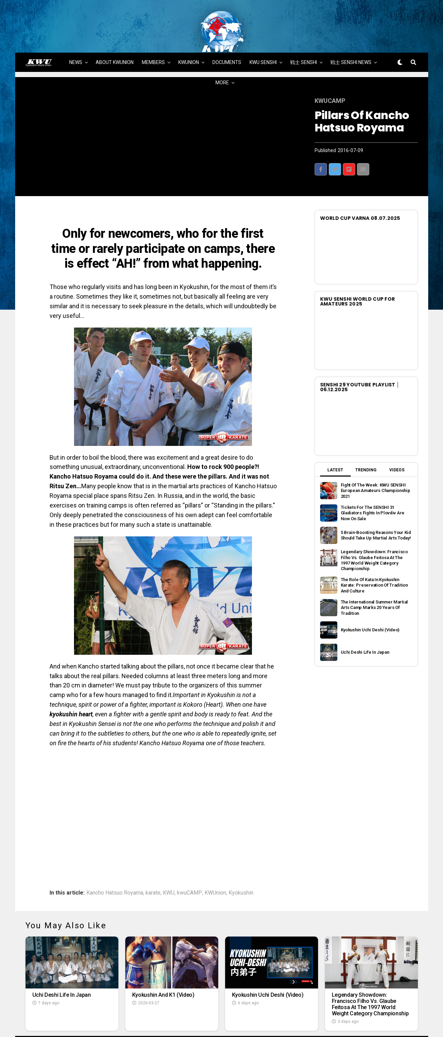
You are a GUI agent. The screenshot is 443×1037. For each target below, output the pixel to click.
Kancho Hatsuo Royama (114, 869)
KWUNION (188, 38)
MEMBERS (153, 38)
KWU (169, 869)
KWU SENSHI (263, 38)
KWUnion (215, 869)
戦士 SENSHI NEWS (350, 38)
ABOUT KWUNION (115, 38)
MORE (222, 59)
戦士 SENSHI (303, 38)
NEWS (75, 38)
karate (153, 869)
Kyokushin (241, 869)
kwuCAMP (189, 869)
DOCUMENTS (226, 38)
